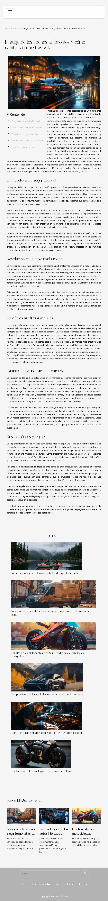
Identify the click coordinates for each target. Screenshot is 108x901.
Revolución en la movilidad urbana (27, 127)
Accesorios (39, 884)
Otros (83, 884)
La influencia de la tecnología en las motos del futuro (41, 771)
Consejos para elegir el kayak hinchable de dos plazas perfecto (46, 573)
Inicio (7, 28)
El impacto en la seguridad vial (26, 121)
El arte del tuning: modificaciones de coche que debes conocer (46, 732)
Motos (69, 884)
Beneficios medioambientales (25, 134)
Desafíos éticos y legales (24, 147)
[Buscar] (50, 873)
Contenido (17, 114)
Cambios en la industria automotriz (28, 140)
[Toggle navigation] (10, 12)
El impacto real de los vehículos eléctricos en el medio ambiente (47, 694)
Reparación (55, 884)
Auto (15, 28)
